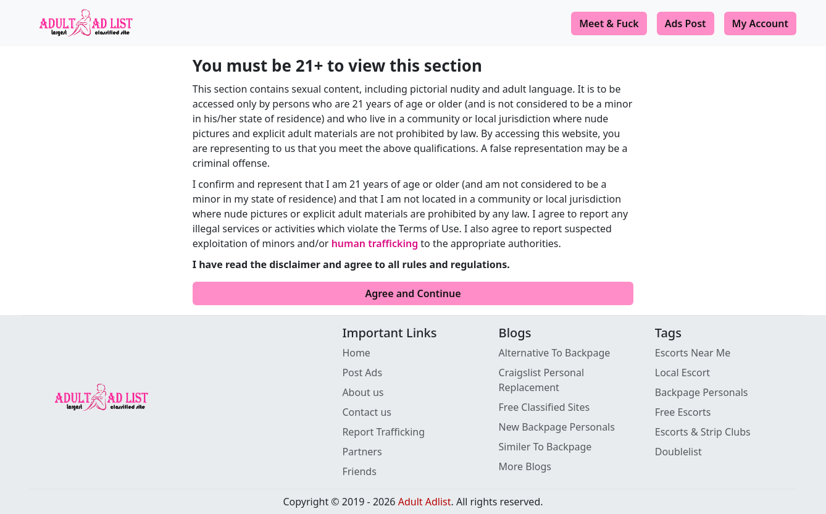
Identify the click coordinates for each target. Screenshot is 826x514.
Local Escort (682, 372)
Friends (359, 471)
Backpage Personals (701, 392)
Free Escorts (683, 412)
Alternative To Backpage (555, 353)
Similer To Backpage (545, 446)
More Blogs (525, 466)
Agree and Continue (413, 293)
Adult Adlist (424, 501)
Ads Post (685, 23)
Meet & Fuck (609, 23)
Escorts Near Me (693, 353)
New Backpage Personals (557, 427)
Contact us (366, 412)
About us (362, 392)
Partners (362, 451)
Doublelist (678, 451)
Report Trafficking (383, 432)
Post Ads (362, 372)
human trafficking (375, 243)
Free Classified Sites (544, 407)
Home (356, 353)
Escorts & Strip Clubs (703, 432)
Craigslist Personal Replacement (542, 380)
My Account (760, 23)
